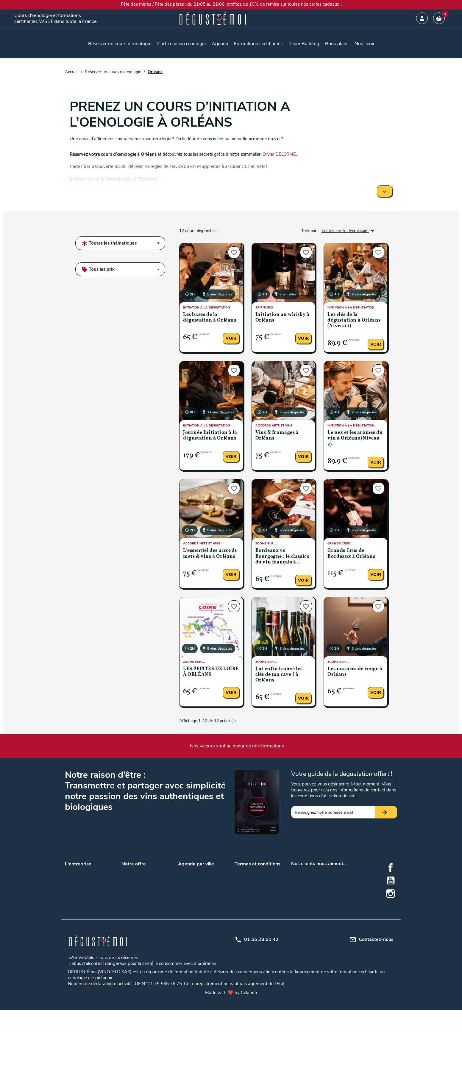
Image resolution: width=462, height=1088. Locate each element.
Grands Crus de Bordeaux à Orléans (351, 553)
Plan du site (245, 899)
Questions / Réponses (142, 907)
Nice (182, 967)
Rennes (210, 952)
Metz (207, 936)
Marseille (211, 892)
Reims (184, 952)
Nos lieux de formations (143, 899)
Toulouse (186, 907)
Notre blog (75, 878)
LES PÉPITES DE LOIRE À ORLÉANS (211, 672)
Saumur (185, 960)
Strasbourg (213, 960)
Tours (208, 907)
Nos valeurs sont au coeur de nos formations (237, 746)
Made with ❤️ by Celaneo (231, 1071)
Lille (206, 884)
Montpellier (188, 944)
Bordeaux (187, 884)
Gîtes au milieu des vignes (145, 952)
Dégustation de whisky (142, 960)
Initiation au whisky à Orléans (282, 317)
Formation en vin (137, 967)
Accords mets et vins (141, 936)
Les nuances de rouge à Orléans (354, 672)
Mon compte (246, 907)
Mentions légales (250, 884)
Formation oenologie (140, 975)
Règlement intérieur (253, 922)
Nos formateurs (79, 893)
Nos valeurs (76, 870)
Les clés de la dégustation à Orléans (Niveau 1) (354, 320)
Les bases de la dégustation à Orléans (209, 317)
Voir (231, 338)
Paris (207, 899)
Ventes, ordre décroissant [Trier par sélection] (348, 230)
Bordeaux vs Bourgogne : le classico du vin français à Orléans (282, 556)
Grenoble (211, 929)
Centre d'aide (247, 915)
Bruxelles (211, 915)
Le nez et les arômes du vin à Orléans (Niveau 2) (355, 438)
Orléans (210, 944)
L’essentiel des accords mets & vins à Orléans (210, 553)
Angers (209, 870)
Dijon (183, 929)
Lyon (182, 892)
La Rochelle (188, 936)
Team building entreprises (145, 878)
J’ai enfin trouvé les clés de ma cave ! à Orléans (279, 675)
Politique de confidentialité (259, 892)
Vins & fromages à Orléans (277, 435)
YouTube (391, 881)
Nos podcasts (77, 885)
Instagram (391, 894)
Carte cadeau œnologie (142, 870)
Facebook (391, 867)
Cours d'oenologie (138, 944)
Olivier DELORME (279, 154)
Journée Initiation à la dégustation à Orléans (210, 435)
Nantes (184, 899)
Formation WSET (137, 915)
